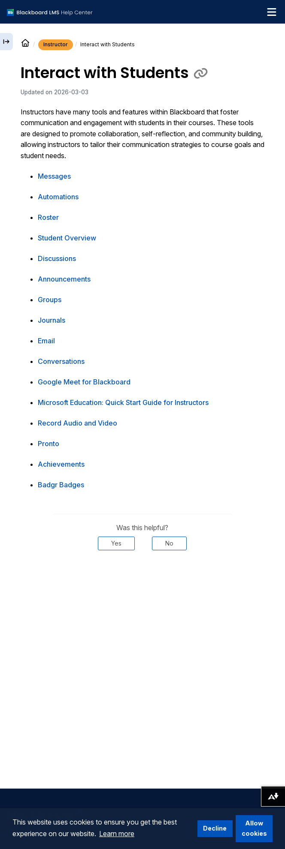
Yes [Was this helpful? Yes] (116, 543)
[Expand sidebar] (6, 41)
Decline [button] (215, 828)
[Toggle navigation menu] (272, 12)
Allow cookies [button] (254, 828)
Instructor (55, 44)
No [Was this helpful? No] (169, 543)
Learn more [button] (116, 833)
